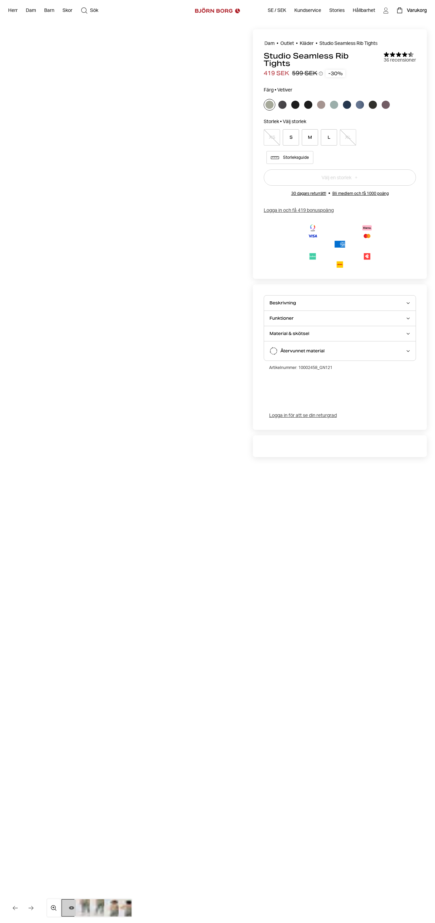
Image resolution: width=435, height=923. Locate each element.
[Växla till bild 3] (99, 908)
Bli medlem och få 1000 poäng (360, 193)
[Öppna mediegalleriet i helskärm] (53, 908)
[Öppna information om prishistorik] (321, 73)
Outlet (287, 43)
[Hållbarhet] (364, 10)
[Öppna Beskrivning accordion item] (340, 303)
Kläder (307, 43)
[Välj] (269, 105)
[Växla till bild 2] (85, 908)
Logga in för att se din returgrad (303, 415)
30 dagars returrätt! (308, 193)
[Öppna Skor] (67, 10)
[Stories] (337, 10)
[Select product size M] (310, 137)
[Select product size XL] (348, 137)
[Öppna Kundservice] (307, 10)
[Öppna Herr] (13, 10)
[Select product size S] (291, 137)
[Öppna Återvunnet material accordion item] (340, 350)
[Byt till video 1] (71, 908)
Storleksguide (290, 157)
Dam (269, 43)
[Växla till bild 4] (114, 908)
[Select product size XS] (272, 137)
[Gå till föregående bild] (15, 908)
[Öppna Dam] (31, 10)
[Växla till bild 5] (128, 908)
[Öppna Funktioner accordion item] (340, 318)
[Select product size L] (329, 137)
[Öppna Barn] (49, 10)
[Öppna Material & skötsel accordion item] (340, 333)
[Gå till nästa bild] (31, 908)
